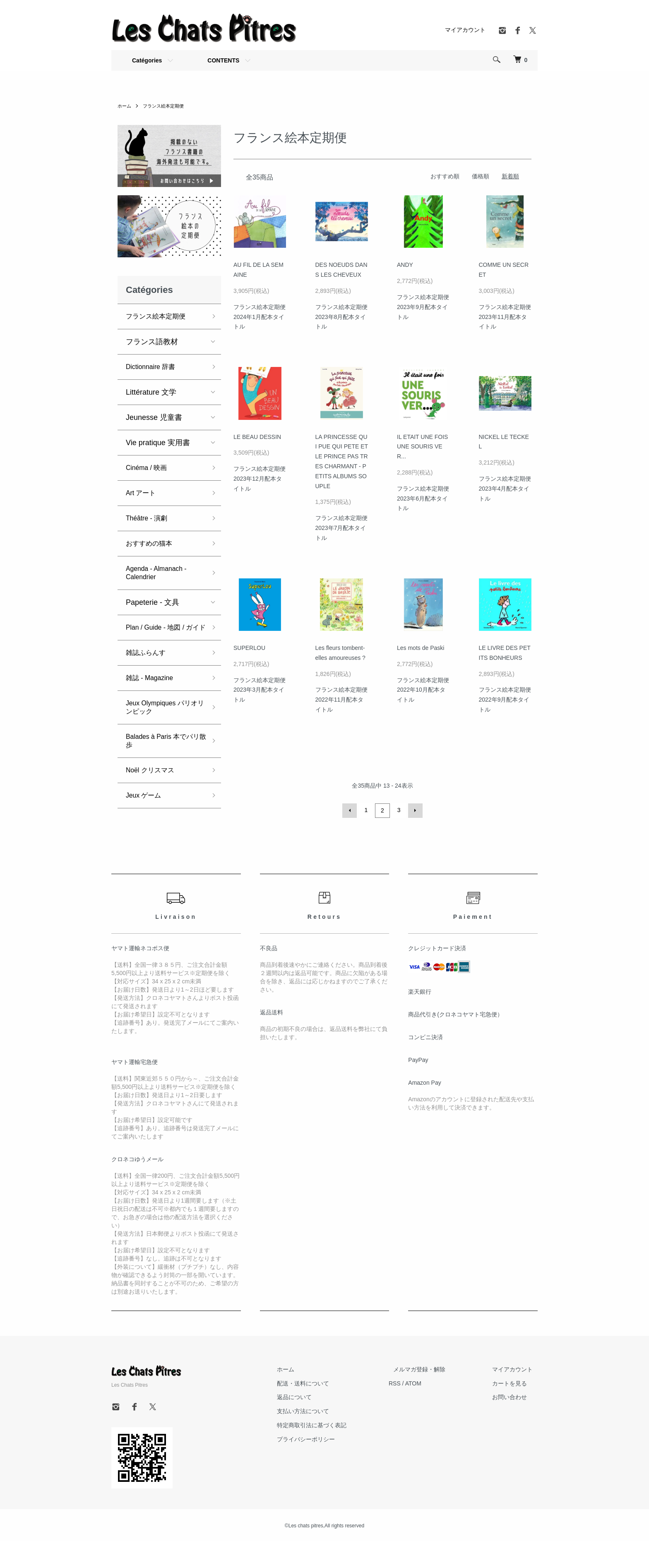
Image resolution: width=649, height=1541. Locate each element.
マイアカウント (465, 29)
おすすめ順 (444, 176)
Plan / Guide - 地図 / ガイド (164, 631)
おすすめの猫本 (152, 543)
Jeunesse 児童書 (154, 417)
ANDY (405, 264)
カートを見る (514, 1381)
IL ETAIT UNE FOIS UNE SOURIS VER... (422, 447)
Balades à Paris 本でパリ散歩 (164, 749)
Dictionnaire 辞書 (154, 367)
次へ (414, 810)
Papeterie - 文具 (152, 602)
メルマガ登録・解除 (434, 1368)
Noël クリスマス (153, 778)
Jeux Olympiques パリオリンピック (163, 715)
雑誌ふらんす (148, 661)
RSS (414, 1381)
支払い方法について (327, 1410)
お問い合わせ (514, 1395)
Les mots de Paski (420, 648)
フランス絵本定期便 (166, 106)
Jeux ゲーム (146, 804)
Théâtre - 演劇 (149, 518)
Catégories (147, 60)
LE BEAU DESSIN (257, 437)
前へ (351, 810)
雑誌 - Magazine (153, 686)
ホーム (125, 106)
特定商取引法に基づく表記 (335, 1424)
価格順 (480, 176)
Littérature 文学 (151, 392)
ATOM (432, 1381)
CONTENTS (223, 60)
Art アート (143, 493)
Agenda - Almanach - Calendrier (160, 573)
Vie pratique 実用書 (158, 443)
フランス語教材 (152, 342)
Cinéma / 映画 (149, 468)
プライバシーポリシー (330, 1438)
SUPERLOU (249, 648)
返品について (318, 1395)
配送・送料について (327, 1381)
